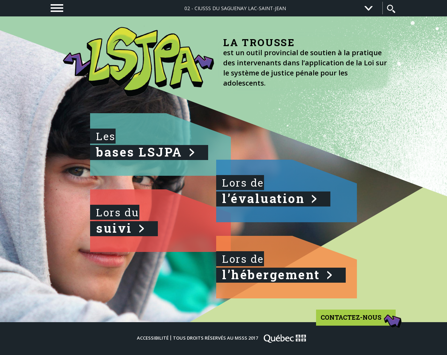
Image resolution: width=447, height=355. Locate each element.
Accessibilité (153, 338)
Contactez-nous (358, 319)
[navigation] (57, 8)
